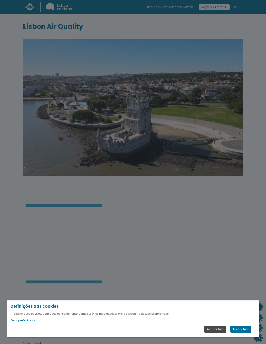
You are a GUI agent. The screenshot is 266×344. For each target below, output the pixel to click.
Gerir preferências (23, 320)
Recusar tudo (215, 329)
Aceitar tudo (241, 329)
